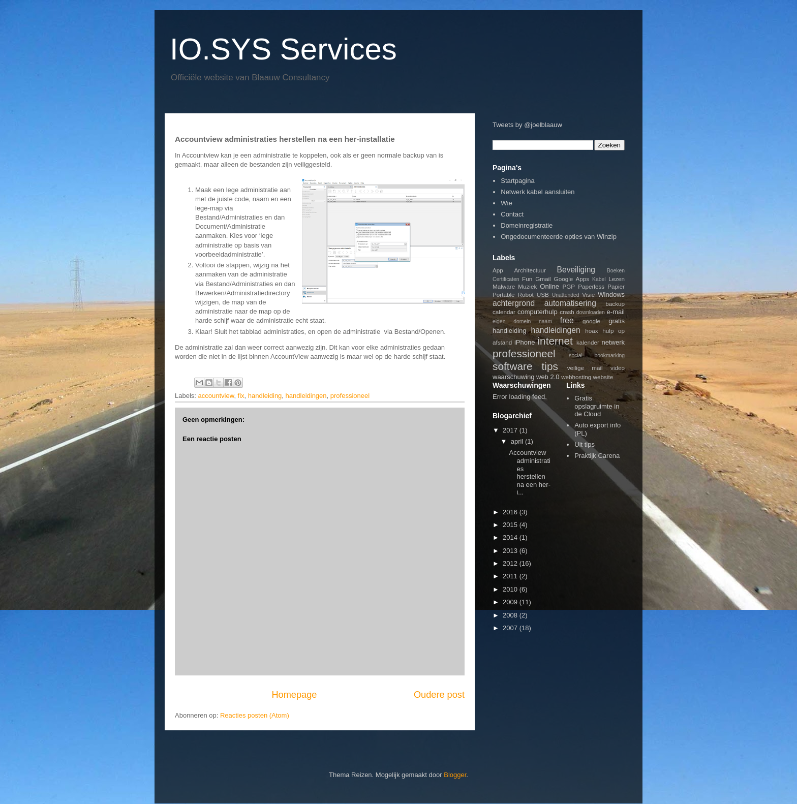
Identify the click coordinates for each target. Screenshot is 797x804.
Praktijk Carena (597, 455)
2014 (511, 537)
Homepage (294, 695)
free (567, 320)
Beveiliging (576, 269)
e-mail (616, 312)
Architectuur (530, 270)
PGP (568, 286)
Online (549, 286)
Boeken (616, 270)
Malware (504, 286)
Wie (506, 203)
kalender (587, 342)
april (518, 441)
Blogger (455, 775)
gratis (616, 321)
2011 (511, 576)
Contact (512, 214)
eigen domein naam (522, 321)
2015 (511, 525)
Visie (588, 294)
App (498, 270)
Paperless (591, 286)
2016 (511, 512)
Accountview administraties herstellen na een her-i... (529, 472)
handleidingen (306, 395)
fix (241, 395)
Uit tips (584, 444)
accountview (216, 395)
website (603, 377)
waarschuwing (513, 377)
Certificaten (506, 279)
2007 (511, 628)
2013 (511, 550)
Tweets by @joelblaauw (527, 125)
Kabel (599, 279)
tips (550, 366)
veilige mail (585, 367)
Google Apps (572, 278)
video (617, 367)
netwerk (613, 342)
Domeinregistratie (527, 225)
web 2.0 (548, 377)
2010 (511, 589)
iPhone (524, 342)
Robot (526, 294)
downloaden (590, 312)
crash (567, 311)
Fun (527, 278)
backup (615, 303)
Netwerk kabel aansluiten (537, 192)
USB (543, 294)
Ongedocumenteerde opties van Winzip (559, 236)
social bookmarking (597, 355)
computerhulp (537, 312)
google (591, 321)
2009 (511, 602)
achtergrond (514, 303)
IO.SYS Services (283, 49)
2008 (511, 615)
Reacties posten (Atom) (254, 715)
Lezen (616, 278)
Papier (616, 286)
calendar (504, 311)
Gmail (543, 278)
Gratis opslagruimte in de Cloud (596, 406)
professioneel (350, 395)
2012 (511, 563)
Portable (504, 294)
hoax (591, 330)
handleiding (265, 395)
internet (554, 341)
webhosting (576, 377)
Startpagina (518, 180)
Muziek (527, 286)
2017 (511, 430)
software (513, 366)
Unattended (565, 295)
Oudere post (439, 695)
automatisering (570, 303)
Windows (611, 294)
